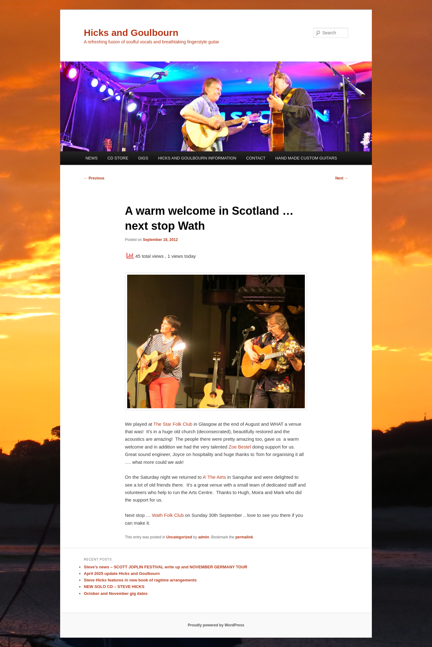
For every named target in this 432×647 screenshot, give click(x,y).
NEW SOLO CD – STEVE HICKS (114, 586)
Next (341, 178)
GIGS (143, 158)
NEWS (91, 158)
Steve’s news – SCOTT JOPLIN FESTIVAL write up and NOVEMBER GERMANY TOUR (165, 567)
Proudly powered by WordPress (216, 625)
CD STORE (118, 158)
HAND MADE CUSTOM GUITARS (306, 158)
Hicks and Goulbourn (131, 32)
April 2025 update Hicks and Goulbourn (122, 573)
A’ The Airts (214, 477)
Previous (94, 178)
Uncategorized (179, 537)
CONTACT (256, 158)
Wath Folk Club (168, 515)
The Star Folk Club (172, 424)
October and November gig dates (115, 593)
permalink (244, 537)
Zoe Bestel (240, 446)
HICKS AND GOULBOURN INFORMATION (197, 158)
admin (203, 537)
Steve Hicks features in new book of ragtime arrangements (140, 580)
